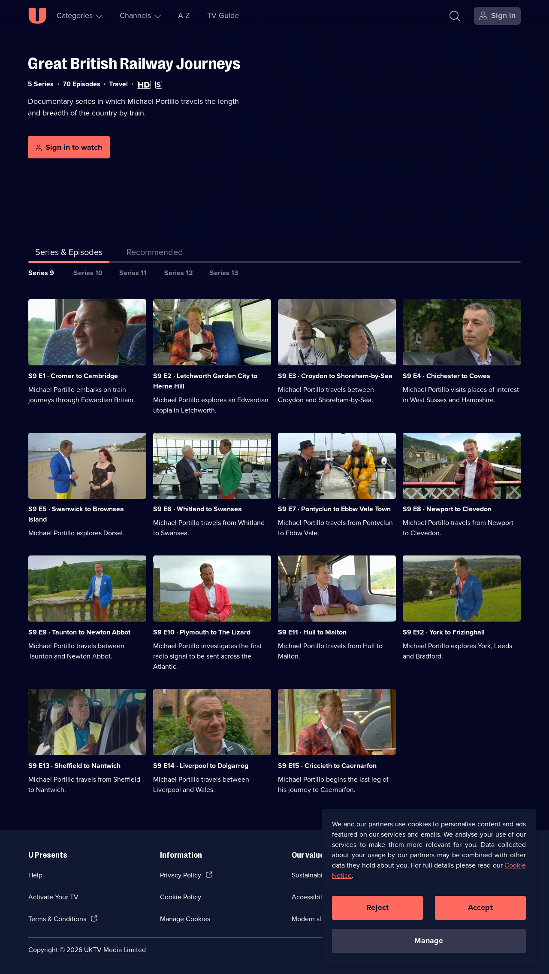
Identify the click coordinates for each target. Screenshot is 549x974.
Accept (480, 909)
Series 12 (178, 273)
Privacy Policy (180, 875)
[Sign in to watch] (69, 147)
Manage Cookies (185, 919)
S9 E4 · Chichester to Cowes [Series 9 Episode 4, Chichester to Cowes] (446, 376)
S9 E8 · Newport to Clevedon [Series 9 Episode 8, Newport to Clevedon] (447, 509)
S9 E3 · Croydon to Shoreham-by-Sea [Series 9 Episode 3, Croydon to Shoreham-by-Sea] (335, 376)
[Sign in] (497, 16)
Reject (377, 909)
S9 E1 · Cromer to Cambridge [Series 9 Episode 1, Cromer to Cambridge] (73, 376)
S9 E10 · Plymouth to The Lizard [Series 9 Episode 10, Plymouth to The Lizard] (201, 632)
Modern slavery (315, 919)
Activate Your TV (53, 897)
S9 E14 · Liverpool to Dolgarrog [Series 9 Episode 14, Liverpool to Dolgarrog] (200, 766)
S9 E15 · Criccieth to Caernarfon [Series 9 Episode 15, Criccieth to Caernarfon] (327, 766)
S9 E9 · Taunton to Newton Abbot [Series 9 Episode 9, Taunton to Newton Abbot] (79, 632)
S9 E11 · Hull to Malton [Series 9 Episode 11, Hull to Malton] (312, 632)
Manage (428, 942)
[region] (429, 889)
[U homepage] (37, 16)
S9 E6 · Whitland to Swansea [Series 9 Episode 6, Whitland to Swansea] (197, 509)
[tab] (155, 253)
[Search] (455, 16)
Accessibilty (310, 897)
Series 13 (224, 273)
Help (35, 875)
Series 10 (88, 273)
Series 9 (41, 273)
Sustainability (312, 875)
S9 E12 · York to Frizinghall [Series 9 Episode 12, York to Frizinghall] (444, 632)
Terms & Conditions (57, 919)
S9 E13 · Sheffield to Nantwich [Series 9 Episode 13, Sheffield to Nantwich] (74, 766)
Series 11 (133, 273)
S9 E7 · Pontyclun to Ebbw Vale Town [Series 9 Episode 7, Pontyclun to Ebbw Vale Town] (334, 509)
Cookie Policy (180, 897)
